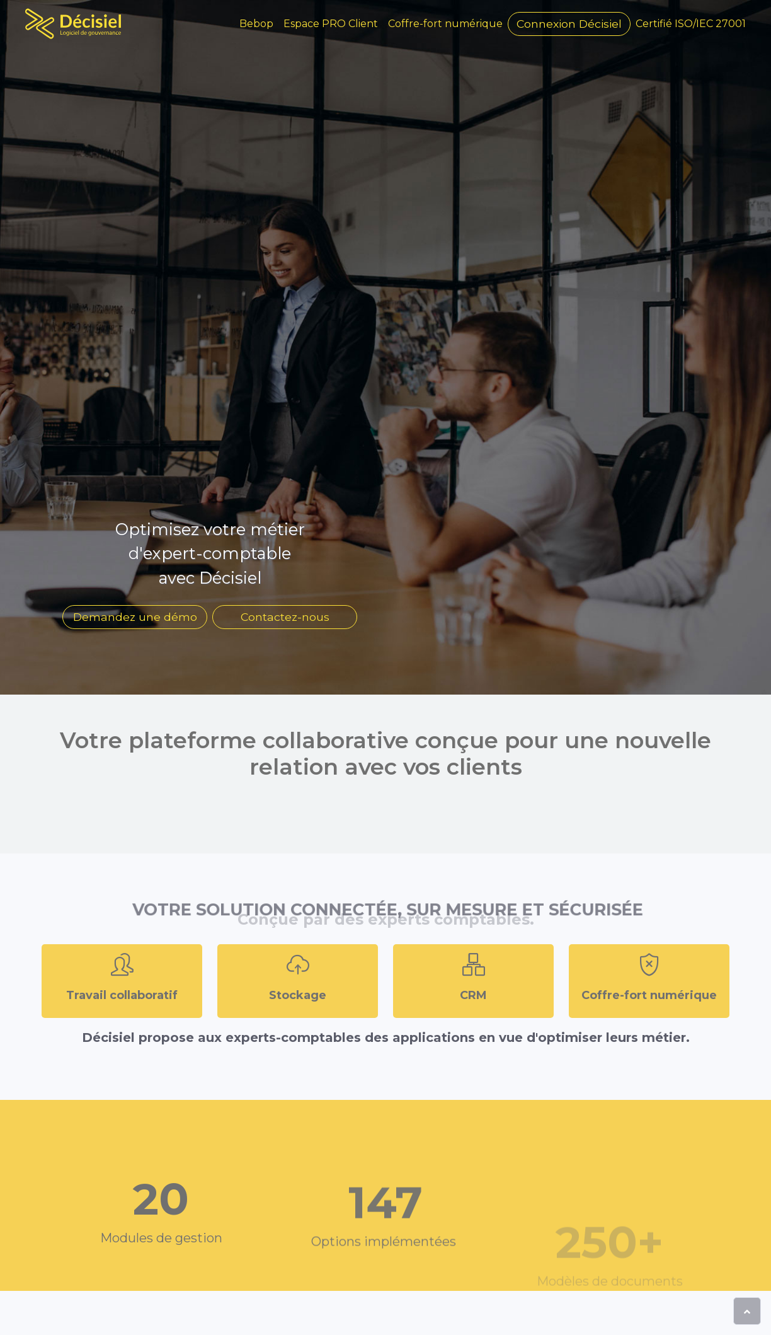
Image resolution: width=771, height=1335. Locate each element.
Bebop (256, 24)
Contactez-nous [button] (285, 616)
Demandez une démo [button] (135, 616)
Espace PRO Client (330, 24)
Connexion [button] (569, 23)
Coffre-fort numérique (445, 24)
